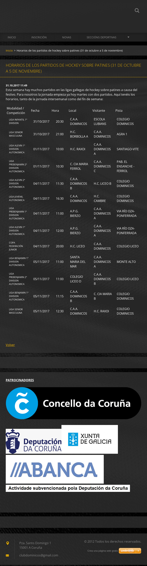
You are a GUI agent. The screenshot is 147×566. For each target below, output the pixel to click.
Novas (66, 38)
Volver (10, 346)
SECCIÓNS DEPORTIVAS (101, 38)
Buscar (137, 11)
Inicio (12, 38)
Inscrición (39, 38)
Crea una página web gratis (102, 551)
